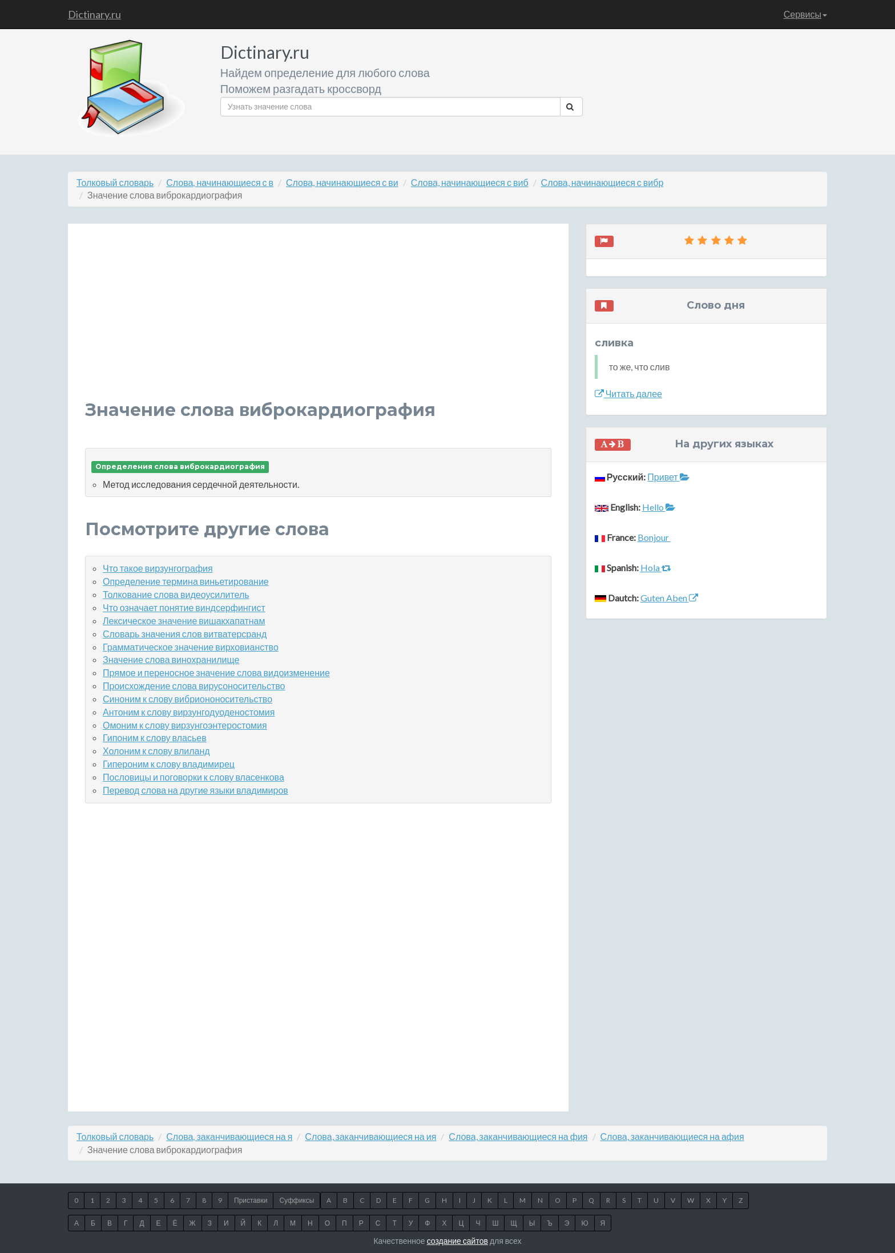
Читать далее (628, 393)
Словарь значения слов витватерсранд (185, 633)
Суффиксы (296, 1200)
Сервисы (805, 14)
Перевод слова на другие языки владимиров (195, 790)
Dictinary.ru (94, 14)
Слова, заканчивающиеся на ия (370, 1136)
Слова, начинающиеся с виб (470, 182)
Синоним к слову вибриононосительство (187, 698)
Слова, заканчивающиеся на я (229, 1136)
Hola (655, 567)
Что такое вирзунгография (158, 568)
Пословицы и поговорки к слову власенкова (193, 776)
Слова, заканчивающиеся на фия (518, 1136)
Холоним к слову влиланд (156, 750)
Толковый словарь (115, 182)
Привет (668, 476)
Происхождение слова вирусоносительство (194, 685)
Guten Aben (669, 597)
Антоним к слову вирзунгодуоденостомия (189, 711)
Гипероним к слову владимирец (169, 763)
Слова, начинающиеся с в (219, 182)
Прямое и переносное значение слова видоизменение (216, 672)
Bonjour (654, 537)
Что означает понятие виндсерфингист (184, 607)
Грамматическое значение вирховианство (191, 646)
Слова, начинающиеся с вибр (602, 182)
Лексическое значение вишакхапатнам (184, 620)
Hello (658, 507)
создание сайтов (457, 1241)
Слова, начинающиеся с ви (342, 182)
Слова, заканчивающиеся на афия (672, 1136)
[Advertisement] (318, 321)
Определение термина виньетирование (186, 581)
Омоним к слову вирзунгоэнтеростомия (185, 725)
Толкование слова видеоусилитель (176, 594)
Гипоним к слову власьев (155, 737)
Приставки (250, 1200)
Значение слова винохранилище (171, 659)
